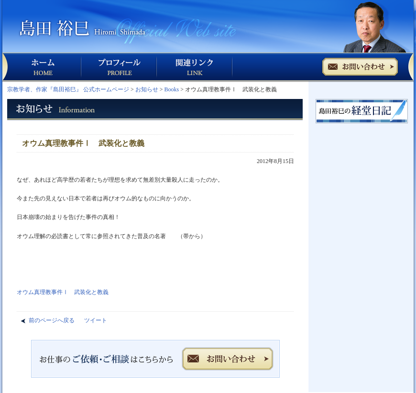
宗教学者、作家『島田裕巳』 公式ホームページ (68, 89)
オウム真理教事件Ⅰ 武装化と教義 (63, 292)
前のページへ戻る (52, 320)
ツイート (95, 320)
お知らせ (146, 89)
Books (171, 89)
